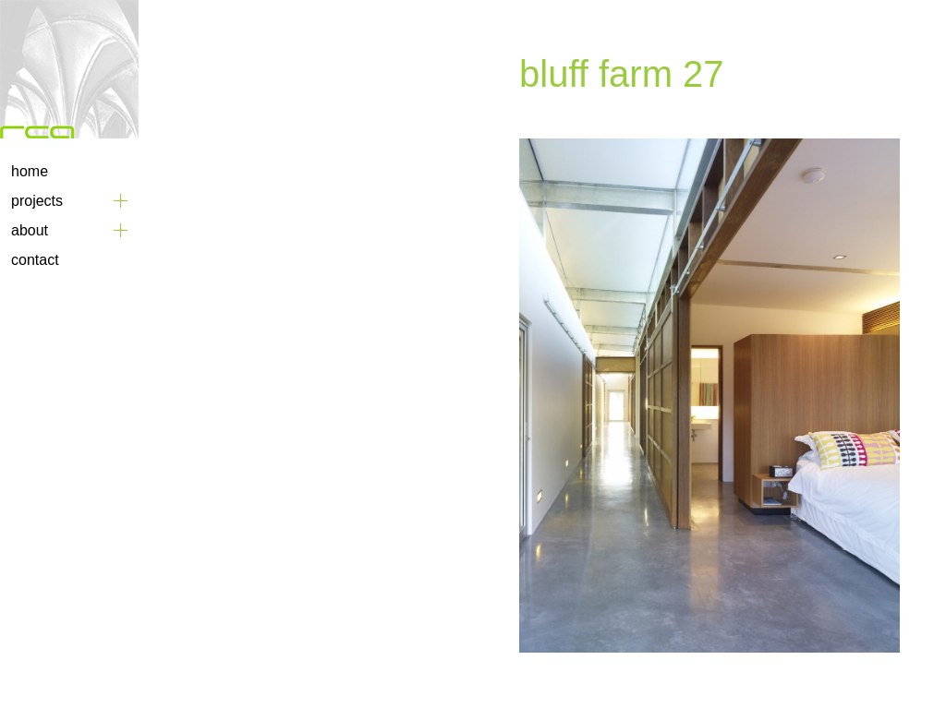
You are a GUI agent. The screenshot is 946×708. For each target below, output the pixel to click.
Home (29, 171)
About (29, 230)
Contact (35, 260)
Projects (37, 201)
